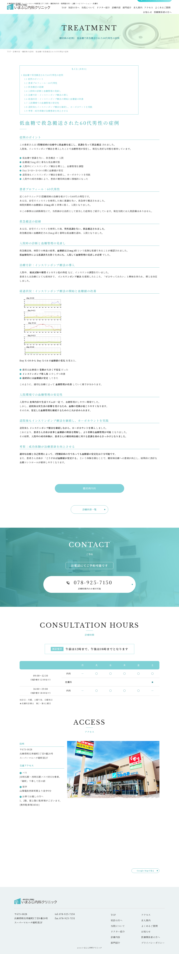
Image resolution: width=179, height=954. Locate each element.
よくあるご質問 (162, 8)
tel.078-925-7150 (65, 914)
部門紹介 (125, 8)
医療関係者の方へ (162, 12)
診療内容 (113, 8)
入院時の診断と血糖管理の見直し (42, 90)
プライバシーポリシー (153, 942)
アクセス (147, 8)
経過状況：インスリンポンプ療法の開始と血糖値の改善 (53, 98)
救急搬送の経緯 (34, 86)
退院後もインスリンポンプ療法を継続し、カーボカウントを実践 (58, 106)
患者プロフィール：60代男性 (40, 82)
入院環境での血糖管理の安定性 (41, 102)
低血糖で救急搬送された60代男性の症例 (42, 75)
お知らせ (146, 12)
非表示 (83, 69)
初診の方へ (69, 8)
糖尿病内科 (89, 488)
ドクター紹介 (100, 8)
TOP (59, 8)
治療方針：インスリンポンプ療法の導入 (46, 94)
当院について (84, 8)
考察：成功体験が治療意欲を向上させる (46, 110)
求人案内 (136, 8)
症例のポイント (33, 78)
